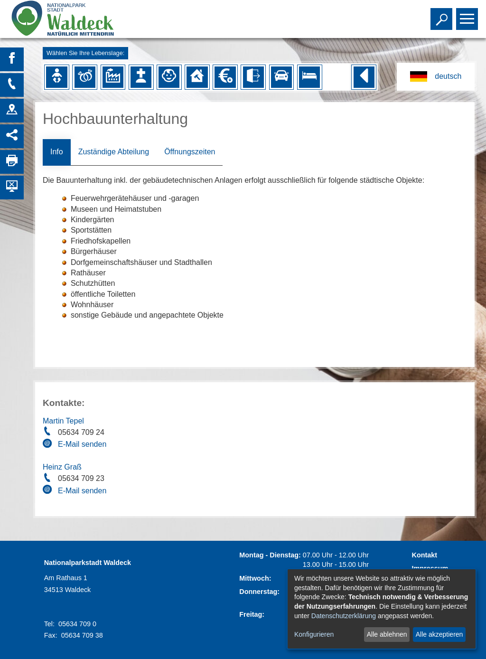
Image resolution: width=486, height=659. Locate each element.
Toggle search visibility (442, 14)
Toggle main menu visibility (468, 14)
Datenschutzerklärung (343, 616)
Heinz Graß (62, 467)
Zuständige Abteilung (113, 152)
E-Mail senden (82, 444)
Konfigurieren (314, 634)
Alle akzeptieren (439, 634)
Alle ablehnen (387, 634)
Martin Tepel (63, 421)
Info (56, 152)
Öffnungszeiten (189, 152)
